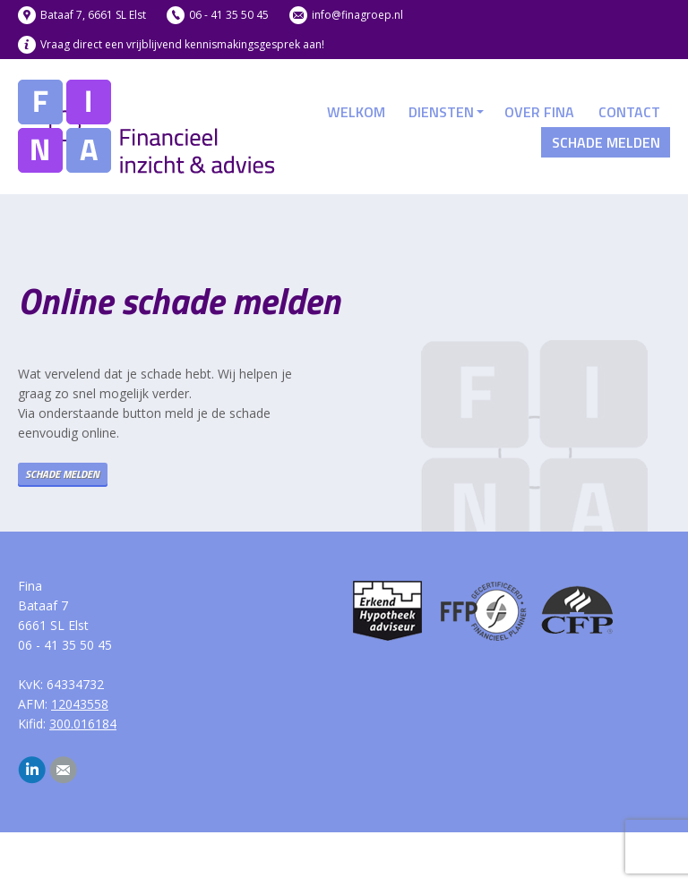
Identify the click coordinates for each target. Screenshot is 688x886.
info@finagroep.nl (357, 14)
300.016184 (82, 723)
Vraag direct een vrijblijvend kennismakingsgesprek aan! (182, 44)
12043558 (79, 703)
